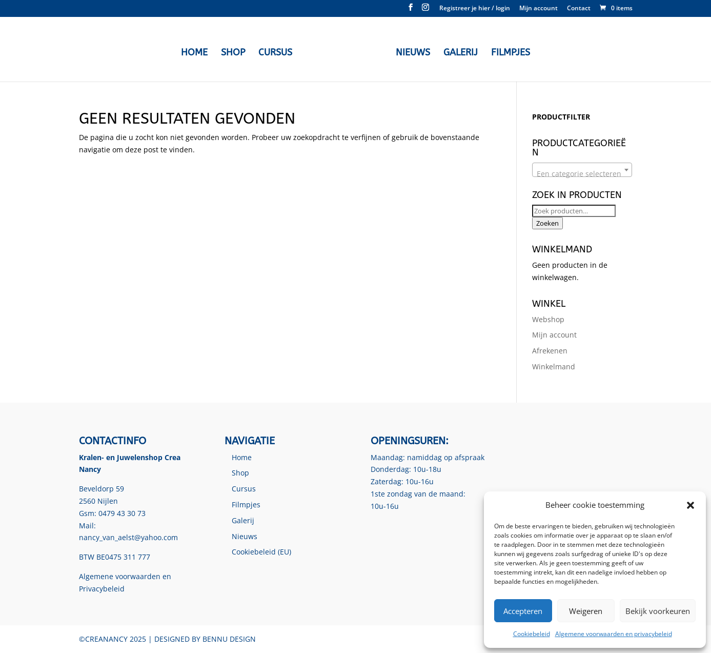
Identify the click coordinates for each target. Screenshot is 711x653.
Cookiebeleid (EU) (261, 552)
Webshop (548, 319)
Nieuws (413, 53)
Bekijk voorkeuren (657, 611)
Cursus (275, 53)
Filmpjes (510, 53)
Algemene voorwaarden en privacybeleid (613, 633)
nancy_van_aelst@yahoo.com (128, 537)
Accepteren (522, 611)
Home (194, 53)
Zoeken (547, 223)
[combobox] (582, 170)
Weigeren (585, 611)
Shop (233, 53)
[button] (690, 505)
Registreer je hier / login (474, 8)
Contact (579, 8)
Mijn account (538, 8)
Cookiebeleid (531, 633)
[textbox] (582, 174)
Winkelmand (553, 366)
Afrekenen (549, 350)
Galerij (460, 53)
